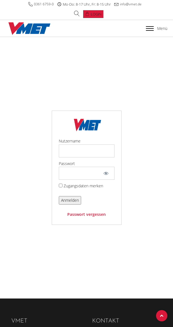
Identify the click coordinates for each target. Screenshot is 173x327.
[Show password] (106, 173)
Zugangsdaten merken (81, 185)
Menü (156, 28)
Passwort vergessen (86, 214)
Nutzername (70, 141)
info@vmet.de (131, 4)
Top (161, 315)
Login (96, 14)
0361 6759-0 (44, 4)
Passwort (67, 163)
